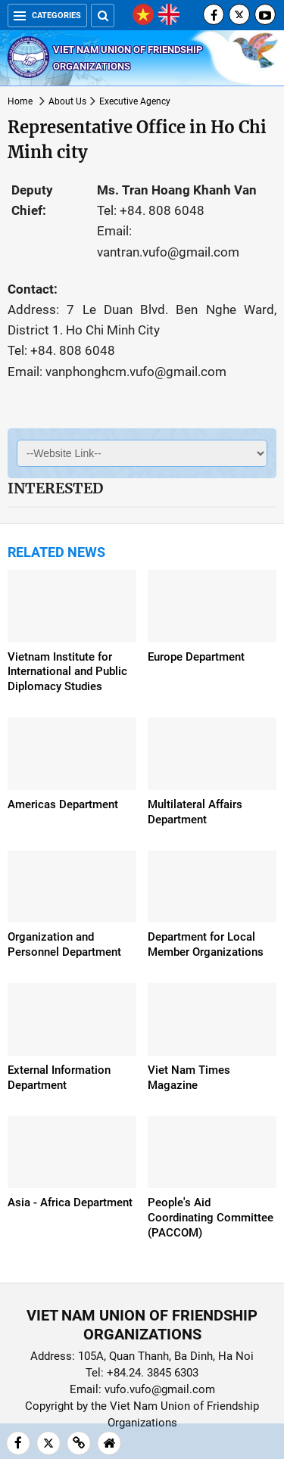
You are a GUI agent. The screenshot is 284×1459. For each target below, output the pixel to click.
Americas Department (63, 804)
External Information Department (59, 1077)
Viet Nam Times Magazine (189, 1077)
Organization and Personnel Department (64, 944)
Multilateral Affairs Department (195, 812)
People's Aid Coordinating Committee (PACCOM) (210, 1218)
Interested (55, 488)
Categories (47, 15)
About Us (67, 101)
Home (20, 101)
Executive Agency (134, 101)
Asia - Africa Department (70, 1202)
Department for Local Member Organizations (206, 944)
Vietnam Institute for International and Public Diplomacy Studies (67, 672)
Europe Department (196, 657)
